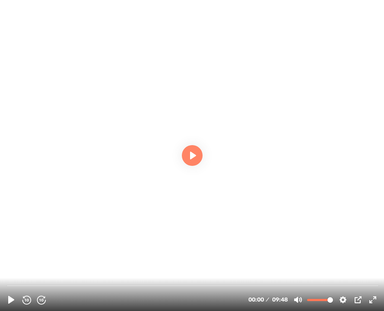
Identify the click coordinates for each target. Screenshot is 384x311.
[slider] (192, 285)
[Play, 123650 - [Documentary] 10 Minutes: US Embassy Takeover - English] (11, 300)
